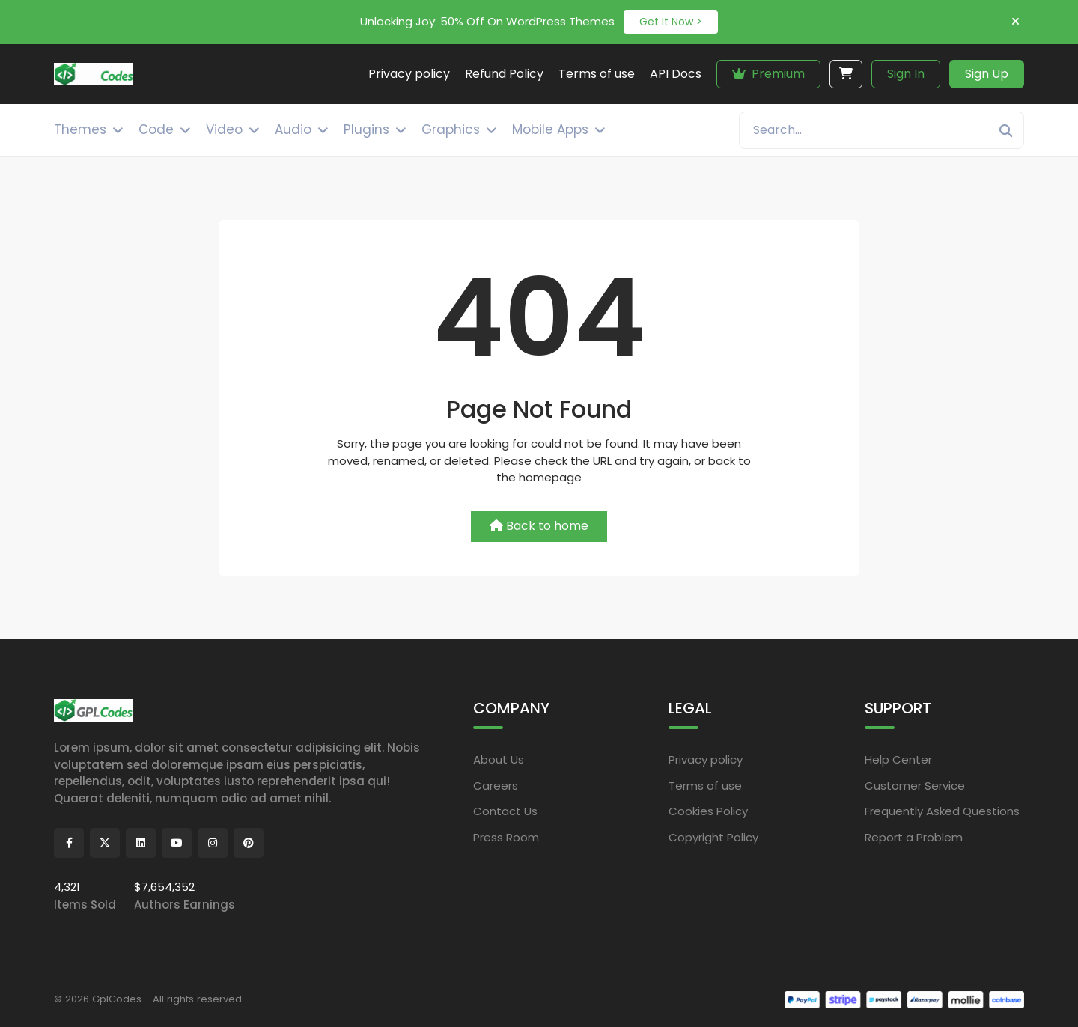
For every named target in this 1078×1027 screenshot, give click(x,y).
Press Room (506, 836)
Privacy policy (706, 759)
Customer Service (915, 785)
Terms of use (705, 785)
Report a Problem (914, 836)
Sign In (906, 73)
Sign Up (986, 73)
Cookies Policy (708, 811)
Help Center (898, 759)
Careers (495, 785)
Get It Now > (670, 21)
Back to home (539, 525)
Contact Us (505, 811)
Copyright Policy (713, 836)
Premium (768, 73)
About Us (498, 759)
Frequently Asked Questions (942, 811)
